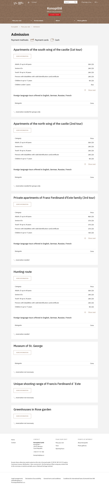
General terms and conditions (53, 479)
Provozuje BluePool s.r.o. (18, 483)
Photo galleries (82, 446)
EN (96, 2)
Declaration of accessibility (34, 479)
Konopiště (54, 8)
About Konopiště (83, 443)
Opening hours (60, 449)
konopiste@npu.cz (38, 456)
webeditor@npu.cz (22, 481)
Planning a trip (86, 2)
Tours (57, 446)
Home (13, 440)
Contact (34, 2)
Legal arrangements (17, 479)
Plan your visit (60, 443)
